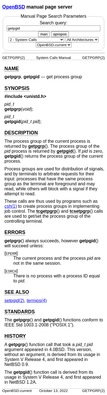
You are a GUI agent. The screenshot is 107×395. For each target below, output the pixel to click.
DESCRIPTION (21, 133)
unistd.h (35, 96)
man (44, 34)
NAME (11, 68)
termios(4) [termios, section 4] (37, 300)
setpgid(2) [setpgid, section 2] (14, 300)
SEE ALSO (16, 292)
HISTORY (15, 336)
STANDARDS (19, 312)
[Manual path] (53, 45)
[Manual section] (36, 39)
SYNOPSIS (16, 88)
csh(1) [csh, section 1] (10, 206)
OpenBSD (13, 7)
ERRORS (14, 232)
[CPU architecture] (82, 39)
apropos (60, 34)
